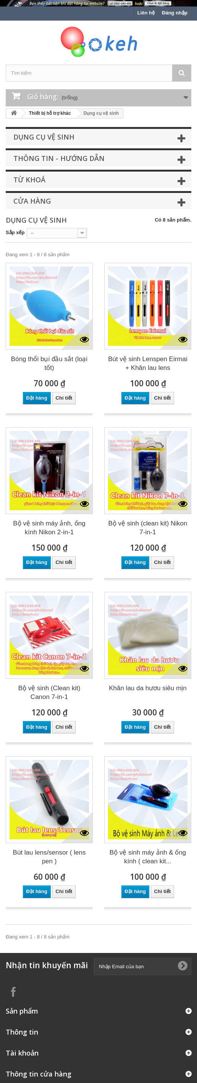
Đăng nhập (174, 13)
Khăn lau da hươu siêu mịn (148, 688)
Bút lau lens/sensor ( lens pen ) (49, 857)
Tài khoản (22, 1052)
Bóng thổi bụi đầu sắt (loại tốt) (49, 363)
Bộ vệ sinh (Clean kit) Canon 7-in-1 (49, 693)
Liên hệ (146, 13)
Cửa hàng (32, 201)
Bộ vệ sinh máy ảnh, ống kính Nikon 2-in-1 (49, 528)
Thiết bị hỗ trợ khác (50, 113)
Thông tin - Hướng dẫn (59, 158)
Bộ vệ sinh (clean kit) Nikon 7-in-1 (147, 528)
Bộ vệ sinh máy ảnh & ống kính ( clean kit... (148, 857)
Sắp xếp (15, 232)
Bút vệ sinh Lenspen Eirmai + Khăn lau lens (147, 363)
